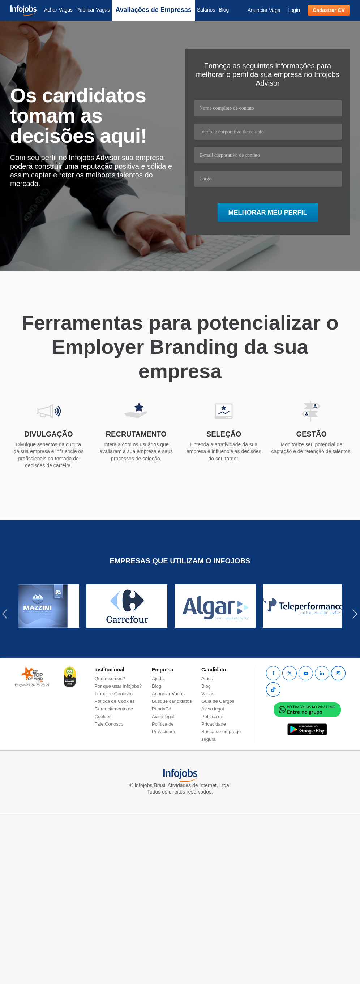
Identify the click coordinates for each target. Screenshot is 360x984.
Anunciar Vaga (264, 10)
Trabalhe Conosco (113, 693)
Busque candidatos (172, 701)
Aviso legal (163, 716)
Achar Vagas (58, 10)
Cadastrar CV (329, 10)
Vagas (207, 693)
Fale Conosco (108, 724)
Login (294, 10)
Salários (206, 10)
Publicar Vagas (93, 10)
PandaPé (161, 709)
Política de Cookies (114, 701)
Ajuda (158, 678)
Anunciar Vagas (168, 693)
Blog (224, 10)
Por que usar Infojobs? (118, 686)
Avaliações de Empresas (153, 9)
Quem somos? (109, 678)
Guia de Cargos (217, 701)
